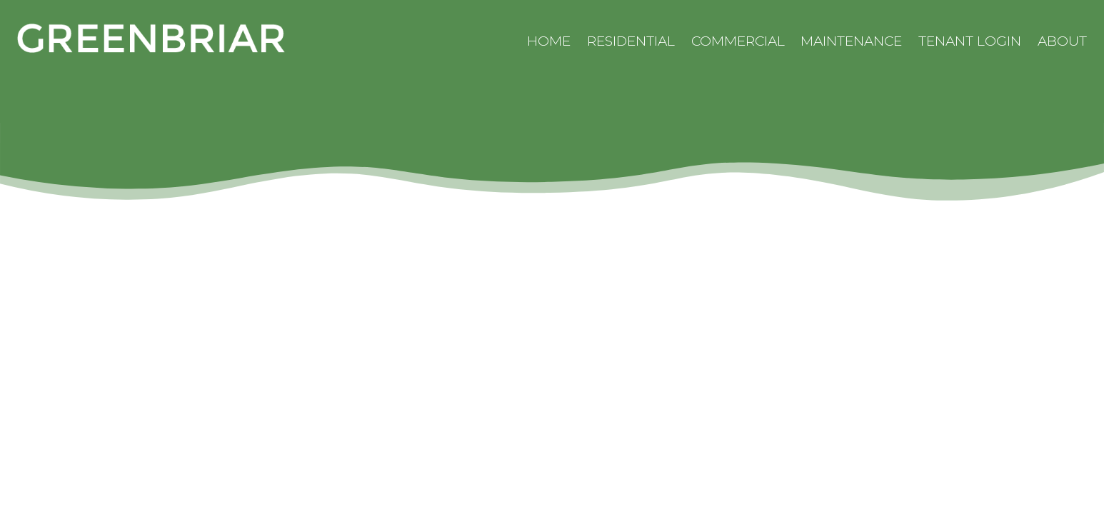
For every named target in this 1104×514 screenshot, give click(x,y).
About (1062, 41)
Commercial (738, 41)
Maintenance (851, 41)
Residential (631, 41)
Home (549, 41)
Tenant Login (969, 41)
